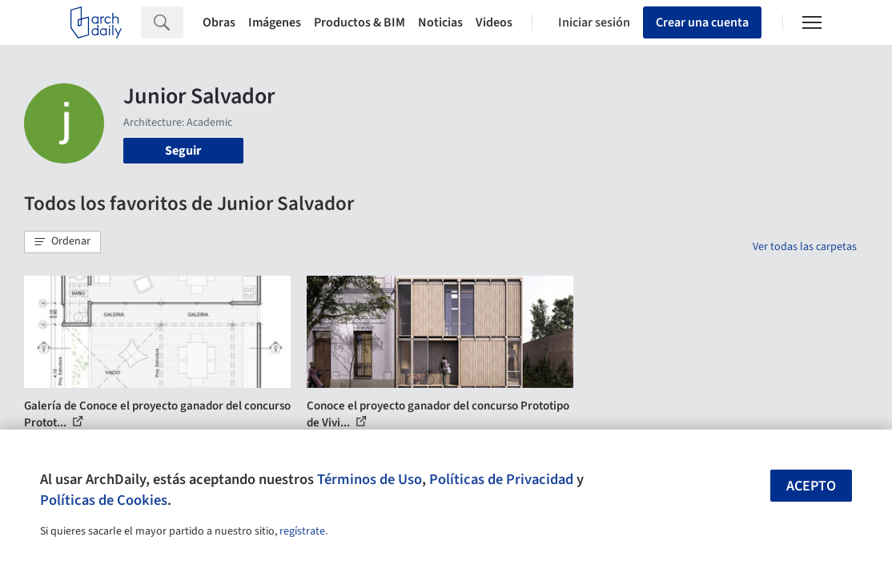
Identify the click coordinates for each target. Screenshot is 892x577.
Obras (219, 22)
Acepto (811, 486)
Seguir (183, 150)
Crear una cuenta (702, 22)
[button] (62, 242)
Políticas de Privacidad (501, 479)
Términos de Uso (369, 479)
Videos (494, 22)
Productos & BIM (359, 22)
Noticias (440, 22)
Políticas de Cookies (103, 500)
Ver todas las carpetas (805, 246)
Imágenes (274, 22)
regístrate (302, 531)
